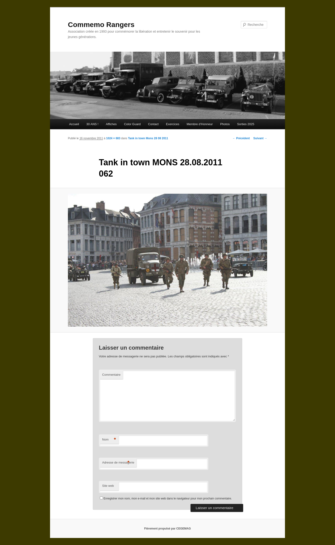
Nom (109, 439)
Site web (108, 485)
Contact (153, 124)
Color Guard (132, 124)
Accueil (74, 124)
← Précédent (241, 138)
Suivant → (260, 138)
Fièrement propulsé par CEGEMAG (167, 528)
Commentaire (111, 374)
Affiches (111, 124)
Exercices (172, 124)
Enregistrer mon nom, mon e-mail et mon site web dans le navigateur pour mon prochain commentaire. (168, 498)
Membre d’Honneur (200, 124)
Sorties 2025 (245, 124)
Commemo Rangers (101, 24)
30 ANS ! (92, 124)
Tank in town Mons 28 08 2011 (148, 138)
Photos (225, 124)
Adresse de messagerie (118, 462)
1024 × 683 (113, 138)
